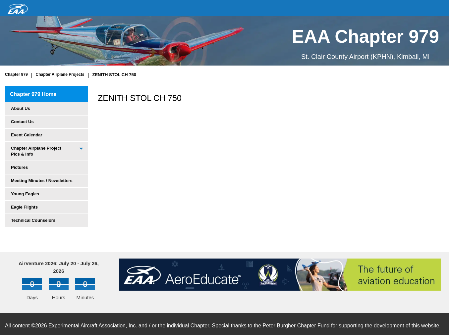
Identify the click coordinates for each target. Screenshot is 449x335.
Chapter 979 (16, 74)
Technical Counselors (33, 220)
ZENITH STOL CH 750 (114, 74)
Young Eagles (25, 193)
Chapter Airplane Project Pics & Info (36, 151)
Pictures (19, 167)
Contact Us (22, 121)
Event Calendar (26, 134)
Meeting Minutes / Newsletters (42, 180)
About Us (20, 108)
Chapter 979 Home (33, 94)
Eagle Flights (24, 207)
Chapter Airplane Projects (60, 74)
